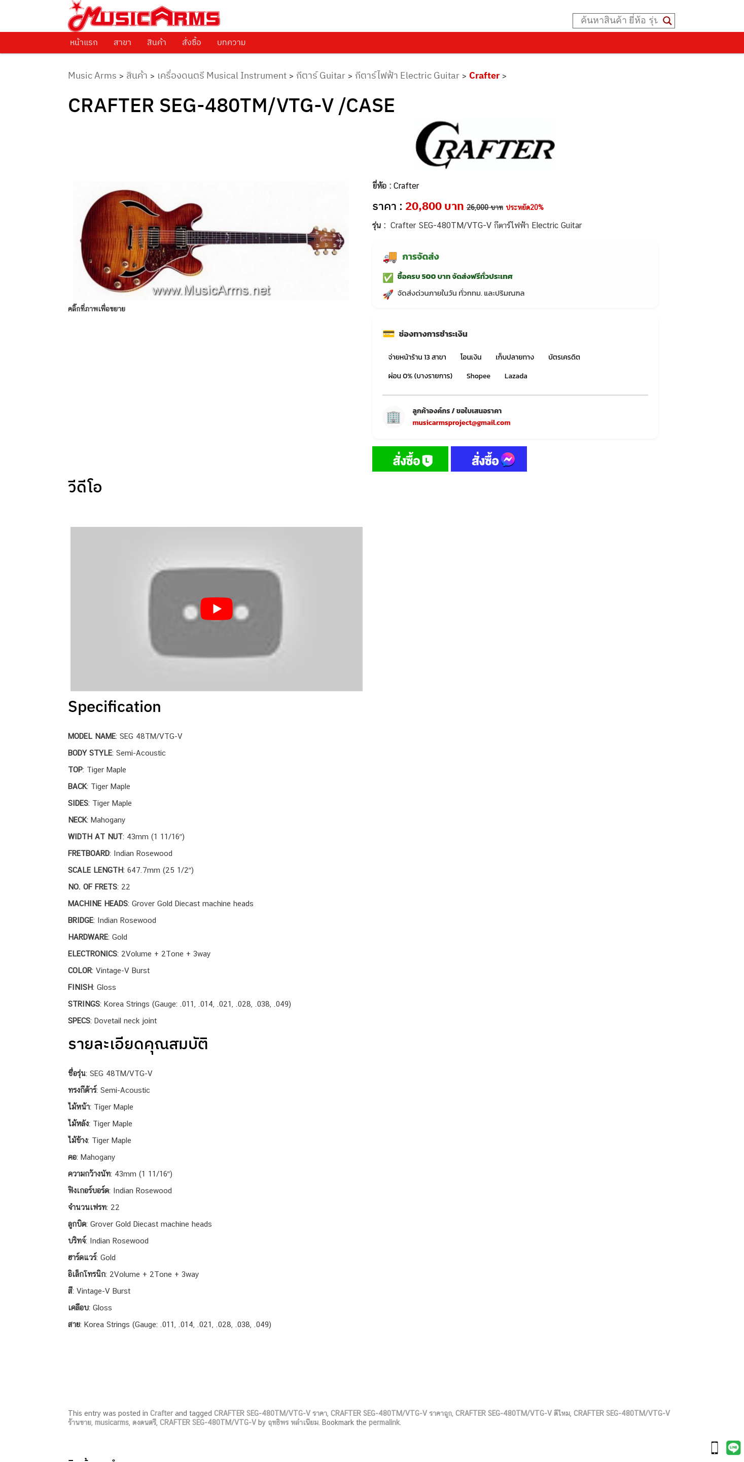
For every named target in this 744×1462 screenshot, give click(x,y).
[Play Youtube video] (216, 609)
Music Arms (92, 75)
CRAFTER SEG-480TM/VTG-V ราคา (270, 1413)
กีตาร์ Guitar (320, 75)
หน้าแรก (84, 42)
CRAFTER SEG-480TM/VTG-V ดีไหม (512, 1413)
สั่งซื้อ (191, 42)
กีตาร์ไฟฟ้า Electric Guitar (407, 75)
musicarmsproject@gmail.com (462, 422)
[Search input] (619, 21)
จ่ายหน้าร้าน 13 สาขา (417, 357)
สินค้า (156, 42)
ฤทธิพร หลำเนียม (293, 1422)
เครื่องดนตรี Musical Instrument (222, 75)
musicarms (112, 1422)
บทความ (231, 42)
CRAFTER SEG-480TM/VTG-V (208, 1422)
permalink (384, 1422)
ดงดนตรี (144, 1422)
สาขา (122, 42)
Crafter (484, 75)
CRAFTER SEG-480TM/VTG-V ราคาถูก (391, 1413)
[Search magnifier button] (667, 21)
